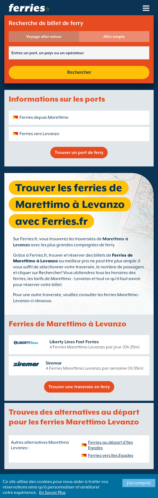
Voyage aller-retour (43, 36)
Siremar (54, 363)
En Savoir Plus (52, 492)
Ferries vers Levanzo (39, 133)
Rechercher (79, 72)
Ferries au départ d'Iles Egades (110, 445)
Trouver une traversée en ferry (79, 386)
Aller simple (114, 36)
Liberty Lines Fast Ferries (74, 341)
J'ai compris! (139, 483)
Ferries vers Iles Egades (110, 455)
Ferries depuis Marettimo (44, 117)
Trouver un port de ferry (79, 152)
